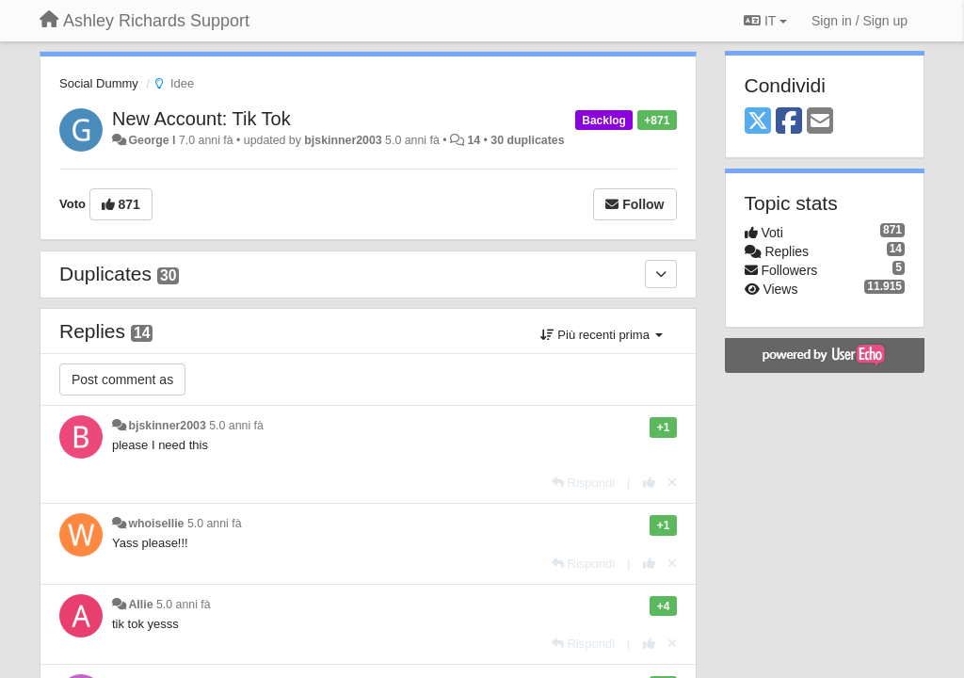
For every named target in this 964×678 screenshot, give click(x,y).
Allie (140, 604)
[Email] (820, 121)
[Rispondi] (583, 483)
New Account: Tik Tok (201, 118)
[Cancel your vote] (672, 483)
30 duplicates (527, 140)
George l (151, 140)
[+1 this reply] (649, 483)
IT (765, 20)
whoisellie (156, 523)
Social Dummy (98, 83)
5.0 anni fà (236, 425)
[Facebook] (789, 121)
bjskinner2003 (342, 140)
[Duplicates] (661, 274)
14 (473, 140)
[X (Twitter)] (758, 121)
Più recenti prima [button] (601, 335)
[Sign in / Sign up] (859, 21)
